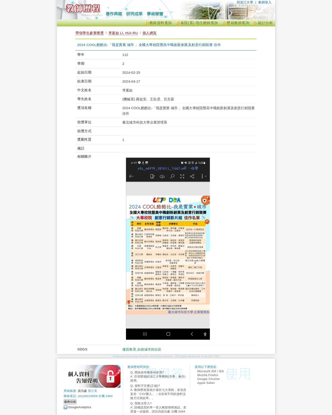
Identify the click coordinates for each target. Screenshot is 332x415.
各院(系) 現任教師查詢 (199, 23)
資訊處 (82, 390)
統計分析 (265, 23)
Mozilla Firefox (207, 375)
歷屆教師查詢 (238, 23)
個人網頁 (150, 33)
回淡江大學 (245, 2)
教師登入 (265, 2)
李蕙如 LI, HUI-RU (123, 33)
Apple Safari (206, 383)
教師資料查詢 (160, 23)
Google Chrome (208, 379)
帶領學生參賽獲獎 (89, 33)
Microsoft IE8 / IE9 (210, 371)
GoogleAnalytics (79, 407)
